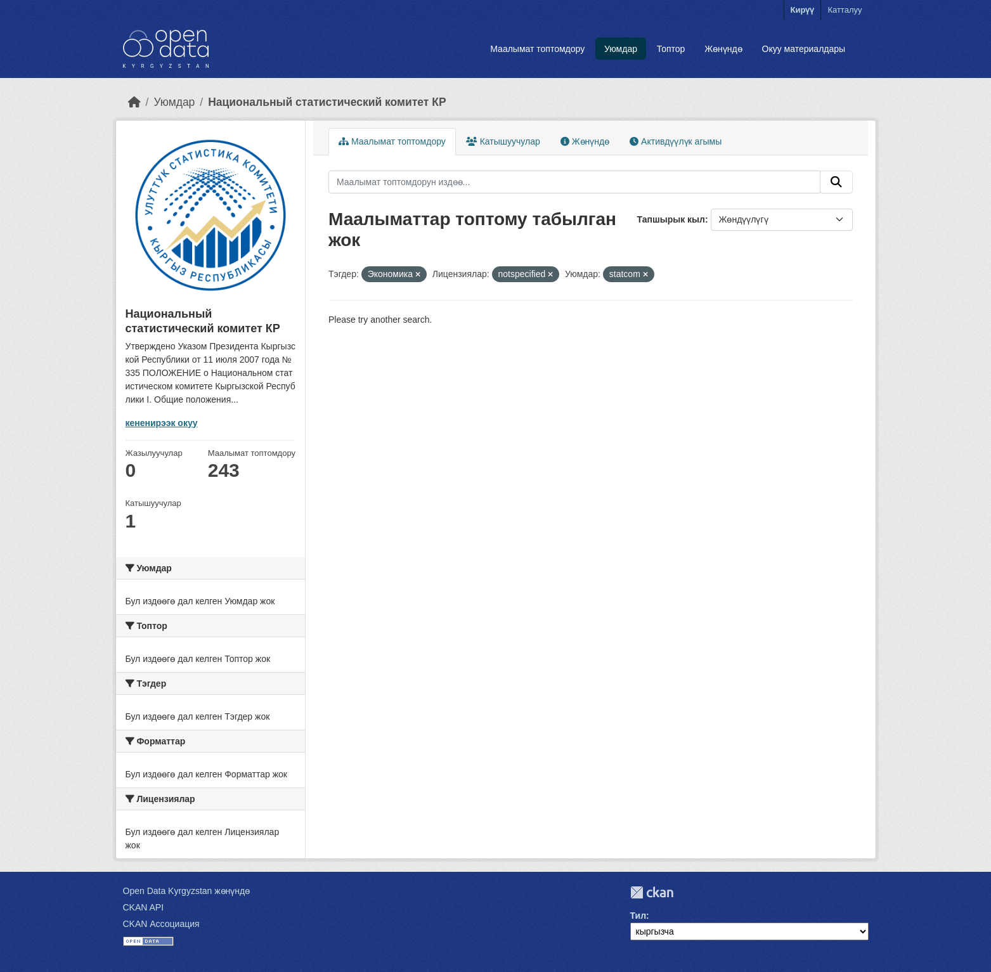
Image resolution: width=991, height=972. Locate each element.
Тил (638, 915)
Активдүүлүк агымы (676, 141)
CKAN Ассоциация (161, 924)
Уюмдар (620, 49)
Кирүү (803, 10)
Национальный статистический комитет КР (327, 102)
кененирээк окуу (162, 423)
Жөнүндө (723, 49)
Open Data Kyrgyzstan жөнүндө (186, 891)
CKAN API (143, 907)
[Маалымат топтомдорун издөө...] (574, 182)
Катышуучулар (503, 141)
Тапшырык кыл (671, 219)
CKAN (651, 892)
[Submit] (836, 182)
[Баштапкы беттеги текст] (134, 102)
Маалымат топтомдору (537, 49)
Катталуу (844, 10)
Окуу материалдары (804, 49)
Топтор (671, 49)
